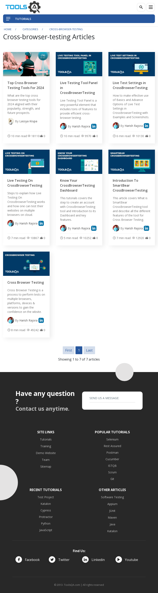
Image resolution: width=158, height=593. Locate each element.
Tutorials (46, 439)
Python (45, 523)
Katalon (46, 504)
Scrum (112, 472)
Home (8, 29)
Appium (112, 504)
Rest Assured (112, 446)
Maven (112, 517)
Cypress (46, 510)
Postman (112, 452)
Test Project (45, 497)
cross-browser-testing (66, 29)
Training (45, 446)
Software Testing (112, 497)
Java (112, 524)
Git (112, 479)
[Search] (141, 7)
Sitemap (45, 466)
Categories (30, 29)
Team (46, 460)
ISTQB (112, 466)
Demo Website (46, 453)
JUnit (112, 511)
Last (89, 350)
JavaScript (45, 530)
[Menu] (150, 7)
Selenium (112, 439)
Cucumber (112, 459)
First (68, 350)
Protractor (46, 517)
